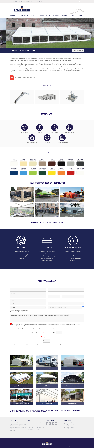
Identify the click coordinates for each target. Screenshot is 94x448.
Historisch (39, 422)
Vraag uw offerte (78, 50)
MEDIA (73, 15)
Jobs (38, 425)
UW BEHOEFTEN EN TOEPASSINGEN (49, 15)
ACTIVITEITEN (13, 15)
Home (30, 422)
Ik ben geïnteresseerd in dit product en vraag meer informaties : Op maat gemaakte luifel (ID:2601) (47, 318)
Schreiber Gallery (40, 427)
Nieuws (30, 425)
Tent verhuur (31, 429)
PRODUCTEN (24, 15)
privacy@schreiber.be (55, 329)
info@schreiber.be (28, 1)
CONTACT (81, 15)
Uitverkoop (31, 427)
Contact (38, 429)
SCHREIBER (65, 15)
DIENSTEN (33, 15)
